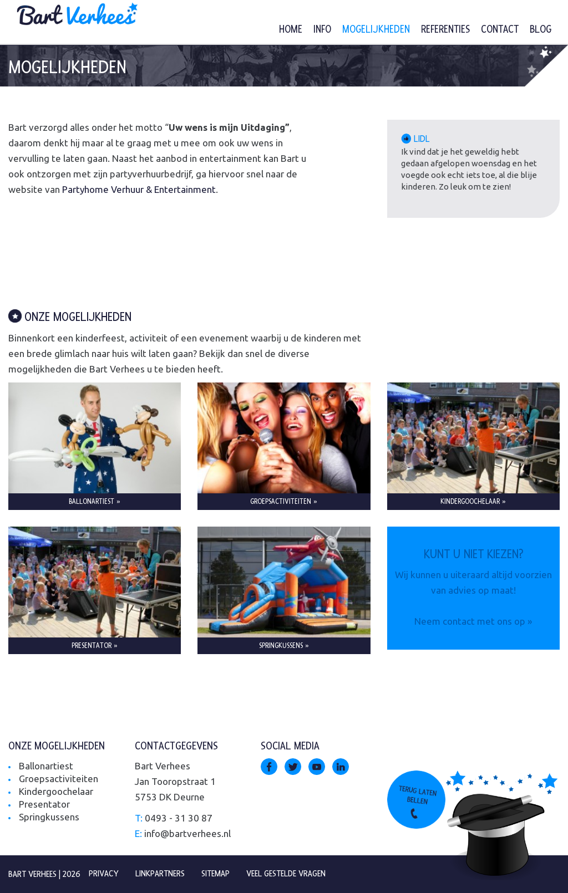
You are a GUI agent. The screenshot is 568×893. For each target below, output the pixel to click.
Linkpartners (160, 873)
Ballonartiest (46, 766)
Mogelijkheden (376, 29)
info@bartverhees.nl (187, 833)
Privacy (104, 873)
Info (322, 29)
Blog (540, 29)
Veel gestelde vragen (286, 873)
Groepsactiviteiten (58, 778)
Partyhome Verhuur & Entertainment (139, 189)
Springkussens (49, 817)
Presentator (44, 804)
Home (290, 29)
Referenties (445, 29)
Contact (500, 29)
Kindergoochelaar (56, 791)
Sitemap (215, 873)
